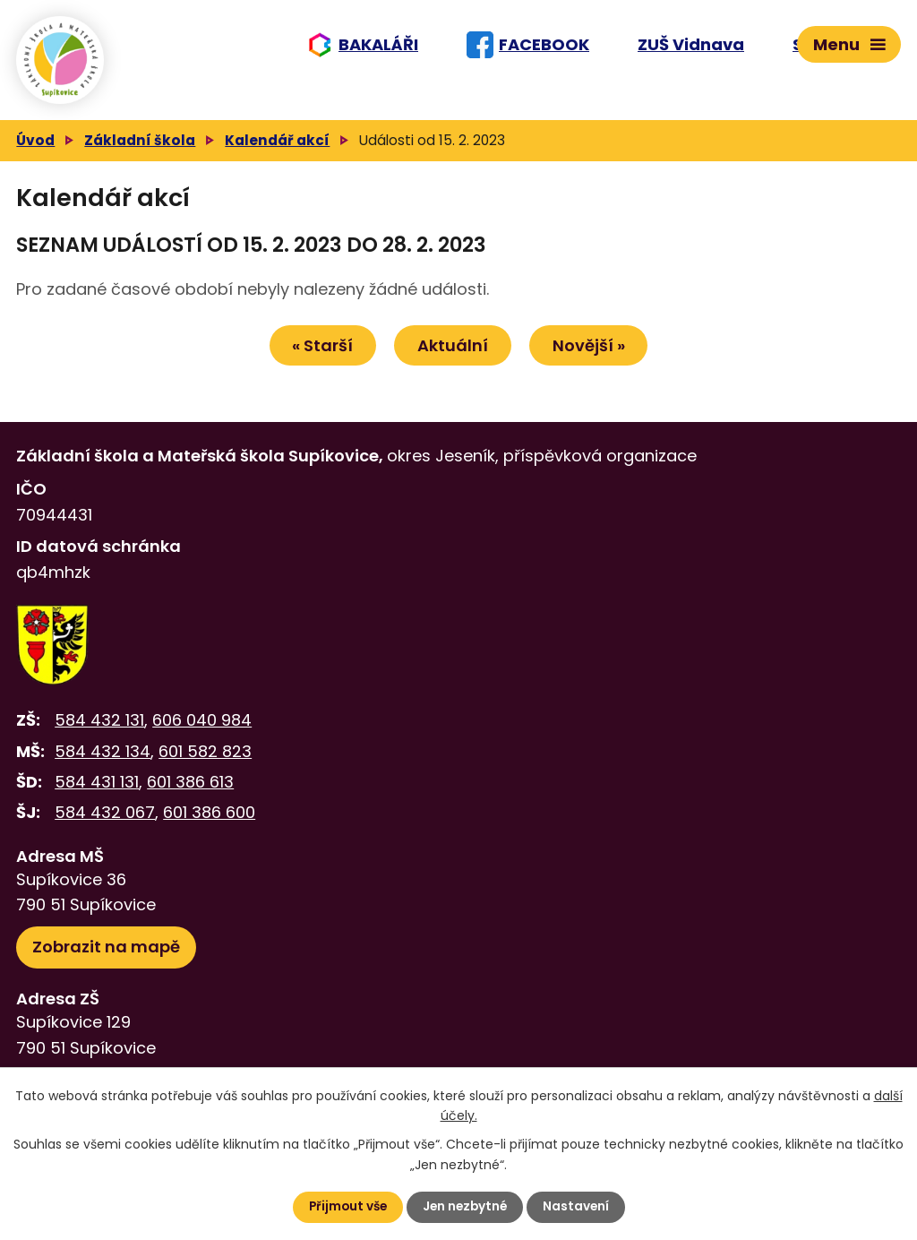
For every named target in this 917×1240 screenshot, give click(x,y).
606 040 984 (202, 730)
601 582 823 (205, 761)
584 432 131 (99, 730)
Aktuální (452, 355)
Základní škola (139, 149)
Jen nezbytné (466, 1207)
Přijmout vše (345, 1207)
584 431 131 (97, 791)
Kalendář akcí (277, 149)
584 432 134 (102, 761)
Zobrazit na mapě (106, 956)
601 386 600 (209, 822)
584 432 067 (105, 822)
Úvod (35, 149)
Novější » (593, 355)
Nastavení (579, 1207)
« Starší (317, 355)
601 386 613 (190, 791)
